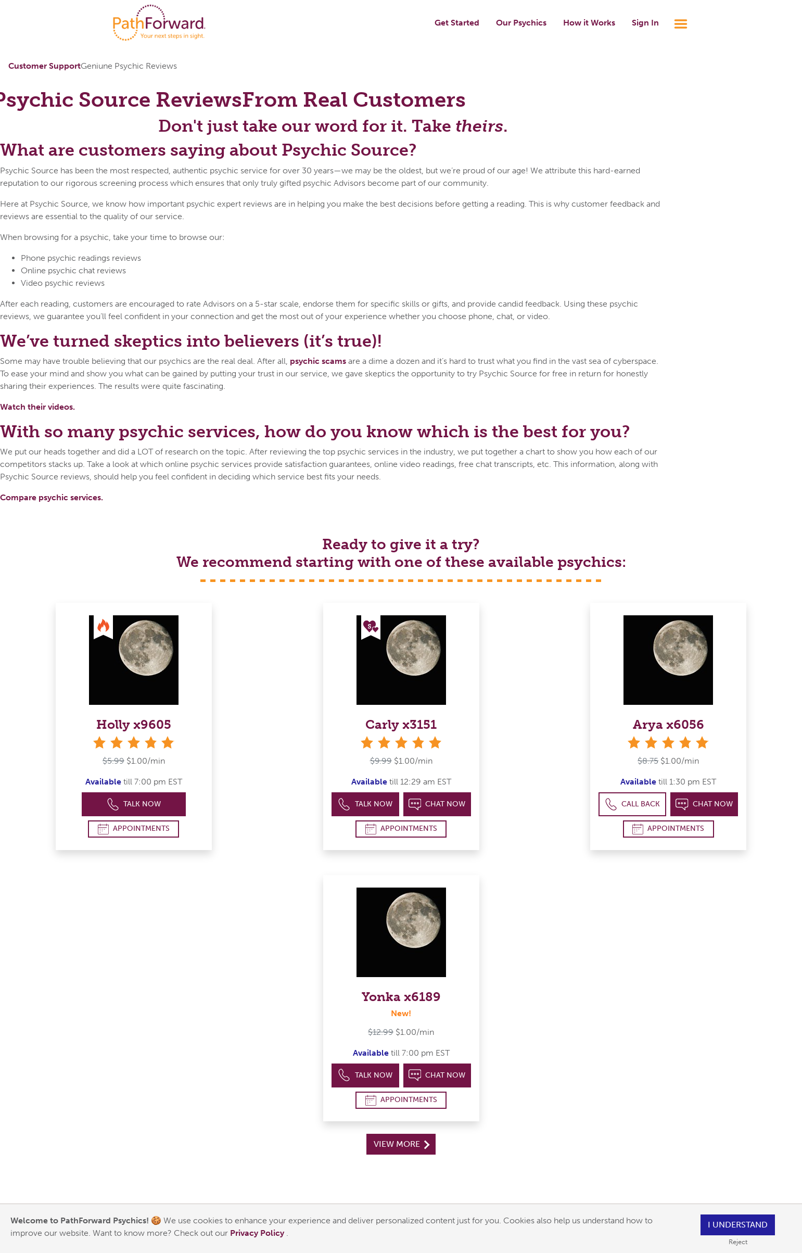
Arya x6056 (668, 724)
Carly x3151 (401, 724)
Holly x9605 (133, 724)
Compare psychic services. (51, 497)
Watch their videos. (37, 407)
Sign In (645, 23)
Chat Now (437, 804)
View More (401, 1144)
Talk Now (134, 804)
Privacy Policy (258, 1233)
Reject (738, 1242)
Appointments (134, 829)
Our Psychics (521, 23)
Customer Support (44, 66)
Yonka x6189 (401, 996)
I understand (738, 1225)
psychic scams (318, 361)
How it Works (589, 23)
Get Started (457, 23)
